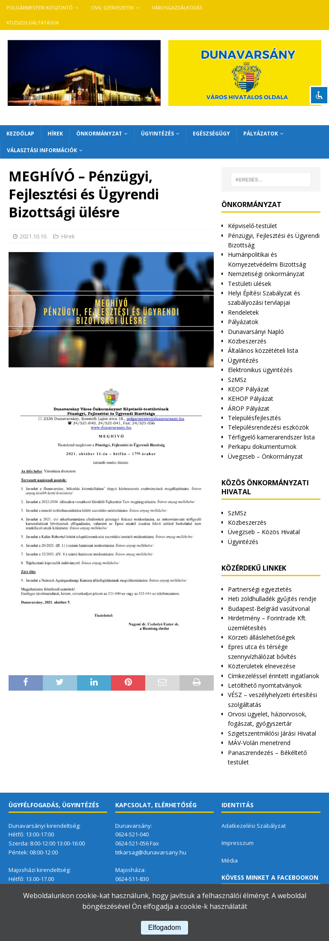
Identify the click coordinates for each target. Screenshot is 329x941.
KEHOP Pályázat (250, 398)
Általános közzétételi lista (263, 350)
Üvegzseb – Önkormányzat (265, 456)
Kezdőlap (20, 133)
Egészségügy (211, 133)
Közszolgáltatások (32, 22)
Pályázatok (260, 133)
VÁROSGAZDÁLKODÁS (177, 7)
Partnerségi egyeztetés (260, 589)
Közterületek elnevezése (262, 666)
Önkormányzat (99, 133)
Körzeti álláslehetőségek (261, 637)
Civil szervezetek (112, 7)
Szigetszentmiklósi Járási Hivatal (272, 733)
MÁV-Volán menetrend (259, 743)
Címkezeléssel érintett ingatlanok (273, 676)
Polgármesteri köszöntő (39, 7)
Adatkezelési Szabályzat (253, 826)
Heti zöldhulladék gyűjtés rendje (272, 599)
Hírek (55, 133)
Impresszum (237, 843)
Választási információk (42, 150)
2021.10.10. (34, 236)
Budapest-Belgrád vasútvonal (269, 608)
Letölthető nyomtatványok (265, 685)
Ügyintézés (157, 133)
